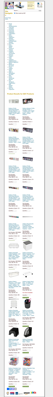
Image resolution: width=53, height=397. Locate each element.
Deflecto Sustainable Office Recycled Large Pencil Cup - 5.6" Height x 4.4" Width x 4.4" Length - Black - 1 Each (28, 313)
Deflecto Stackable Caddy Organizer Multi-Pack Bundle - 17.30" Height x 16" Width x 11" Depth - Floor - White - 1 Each (14, 313)
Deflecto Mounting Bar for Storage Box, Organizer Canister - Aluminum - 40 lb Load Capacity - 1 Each (28, 226)
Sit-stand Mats (11, 75)
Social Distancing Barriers (11, 78)
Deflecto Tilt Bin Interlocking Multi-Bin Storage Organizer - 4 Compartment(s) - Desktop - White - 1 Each (15, 140)
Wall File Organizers (11, 89)
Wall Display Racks (10, 85)
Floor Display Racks (10, 46)
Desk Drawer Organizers (11, 36)
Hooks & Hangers (11, 55)
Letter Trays (10, 58)
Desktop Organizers (11, 39)
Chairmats (11, 30)
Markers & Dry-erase (11, 65)
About (6, 19)
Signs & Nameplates (12, 72)
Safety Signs (10, 70)
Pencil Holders (11, 67)
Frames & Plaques (11, 49)
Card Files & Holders (11, 28)
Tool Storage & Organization (12, 82)
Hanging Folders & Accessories (12, 52)
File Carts (11, 43)
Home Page (8, 17)
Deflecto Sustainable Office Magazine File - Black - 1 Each (28, 340)
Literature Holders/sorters (12, 60)
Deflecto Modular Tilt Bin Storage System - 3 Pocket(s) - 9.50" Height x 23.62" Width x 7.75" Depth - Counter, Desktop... (29, 111)
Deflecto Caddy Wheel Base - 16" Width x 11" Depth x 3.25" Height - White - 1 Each (28, 283)
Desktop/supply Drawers (12, 41)
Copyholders (12, 33)
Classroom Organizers (11, 32)
